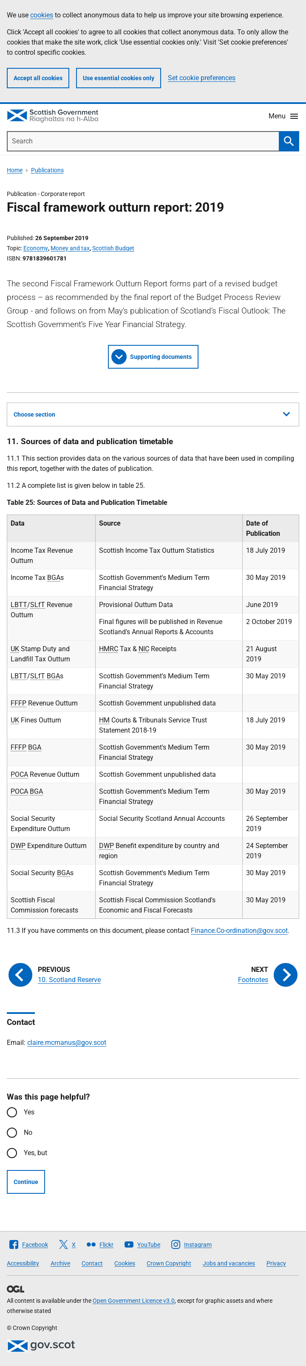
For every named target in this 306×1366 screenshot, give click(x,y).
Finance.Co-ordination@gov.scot (239, 931)
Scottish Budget (113, 248)
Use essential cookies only (118, 78)
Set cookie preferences (201, 78)
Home (15, 170)
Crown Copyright (169, 1263)
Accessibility (23, 1263)
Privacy (276, 1263)
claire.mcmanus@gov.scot (66, 1042)
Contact (92, 1263)
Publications (47, 170)
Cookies (124, 1263)
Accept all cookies (38, 78)
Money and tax (70, 248)
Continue (26, 1181)
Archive (60, 1263)
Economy (35, 248)
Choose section (152, 413)
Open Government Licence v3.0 (134, 1300)
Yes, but (35, 1153)
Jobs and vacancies (229, 1263)
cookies (41, 15)
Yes (29, 1112)
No (28, 1132)
